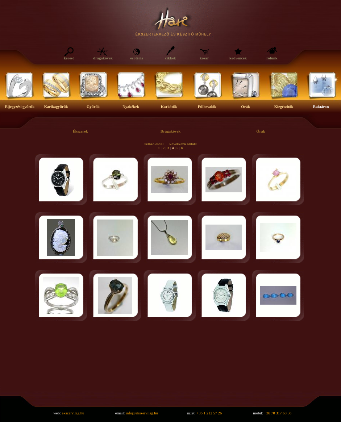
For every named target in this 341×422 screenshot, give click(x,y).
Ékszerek (80, 131)
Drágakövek (171, 131)
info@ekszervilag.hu (142, 413)
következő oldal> (183, 144)
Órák (260, 131)
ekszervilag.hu (73, 413)
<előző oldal (153, 144)
